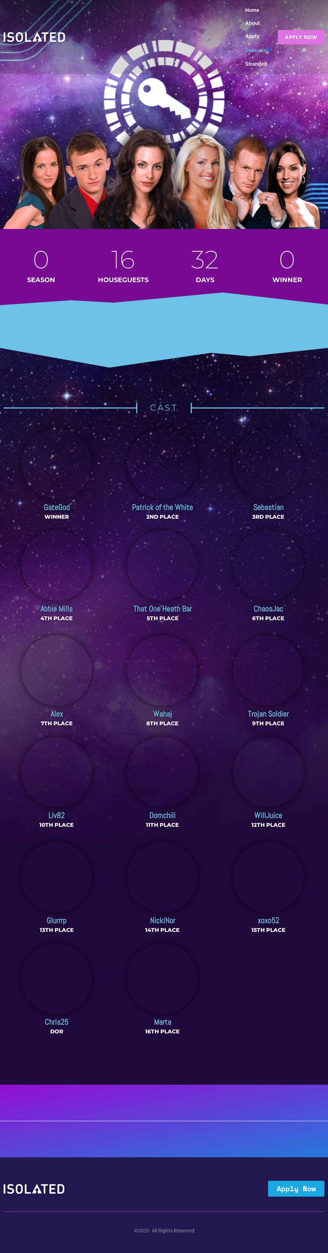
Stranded (256, 64)
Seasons (259, 50)
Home (252, 10)
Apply (252, 36)
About (252, 23)
